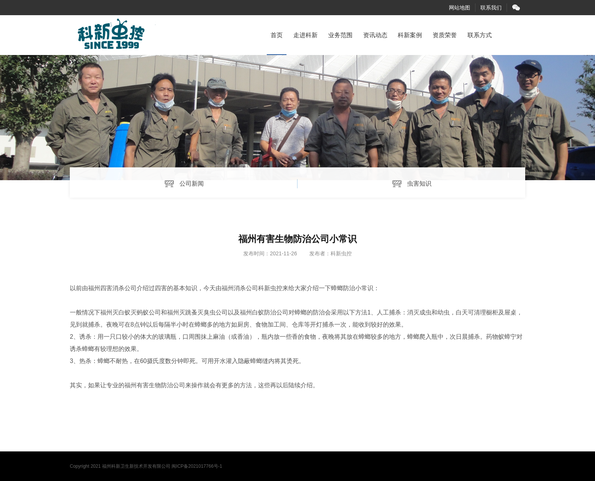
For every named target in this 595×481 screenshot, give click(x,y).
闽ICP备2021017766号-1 (197, 466)
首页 (277, 35)
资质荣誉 (445, 35)
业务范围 (340, 35)
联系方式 (480, 35)
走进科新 (305, 35)
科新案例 (410, 35)
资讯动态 (375, 35)
